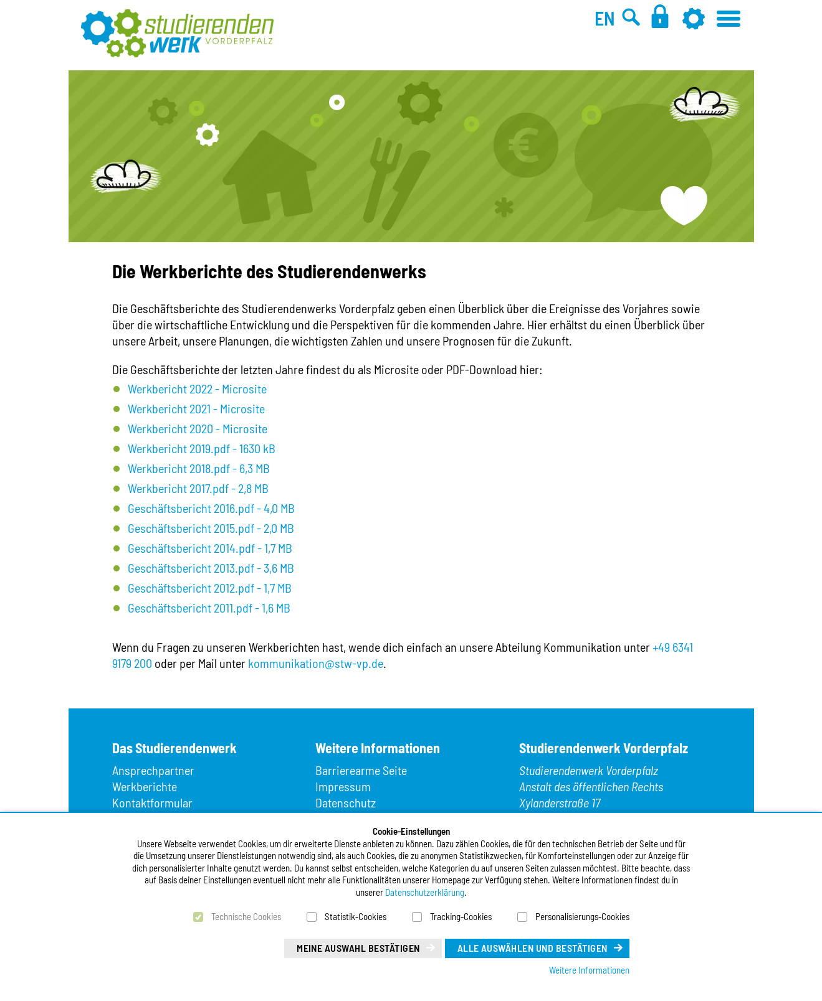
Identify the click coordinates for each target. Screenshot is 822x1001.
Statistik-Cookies (355, 916)
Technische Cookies (246, 916)
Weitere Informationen (589, 969)
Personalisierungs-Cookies (582, 916)
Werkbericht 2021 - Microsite (196, 408)
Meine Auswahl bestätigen (358, 948)
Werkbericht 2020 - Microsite (197, 428)
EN (605, 18)
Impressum (343, 786)
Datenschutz (345, 802)
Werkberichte (144, 786)
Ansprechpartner (153, 770)
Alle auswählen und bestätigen (532, 948)
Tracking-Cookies (461, 916)
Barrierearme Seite (361, 770)
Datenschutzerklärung (424, 892)
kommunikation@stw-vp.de (315, 663)
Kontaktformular (152, 802)
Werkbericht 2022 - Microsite (197, 388)
